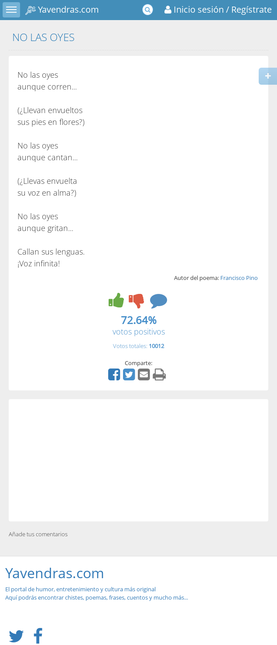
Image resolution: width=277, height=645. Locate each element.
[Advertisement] (138, 460)
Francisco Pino (239, 278)
